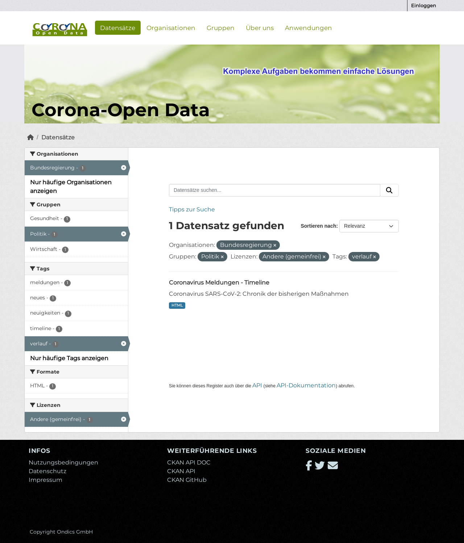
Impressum (45, 479)
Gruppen (221, 27)
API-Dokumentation (306, 385)
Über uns (260, 27)
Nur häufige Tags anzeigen (69, 358)
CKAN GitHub (187, 479)
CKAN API (181, 471)
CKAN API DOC (189, 462)
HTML (177, 305)
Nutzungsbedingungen (63, 462)
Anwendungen (308, 27)
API (257, 385)
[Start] (30, 137)
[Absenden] (389, 190)
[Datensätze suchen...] (274, 190)
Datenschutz (47, 471)
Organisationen (170, 27)
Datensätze (117, 27)
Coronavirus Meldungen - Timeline (219, 282)
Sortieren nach (318, 226)
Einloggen (423, 5)
